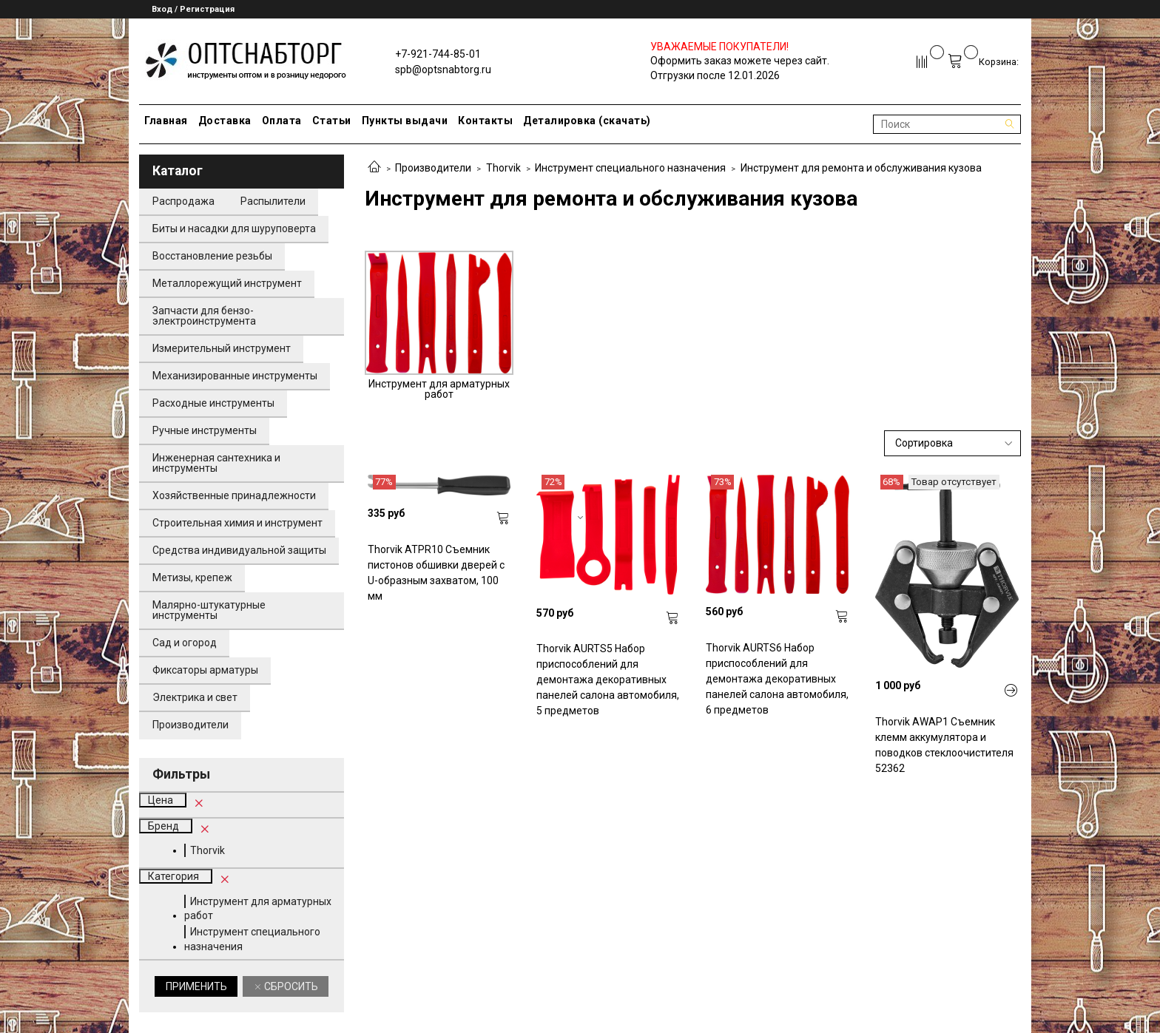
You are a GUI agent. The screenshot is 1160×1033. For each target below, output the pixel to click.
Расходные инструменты (213, 403)
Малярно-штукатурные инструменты (209, 610)
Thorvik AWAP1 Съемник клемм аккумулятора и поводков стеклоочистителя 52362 (944, 745)
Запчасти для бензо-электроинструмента (204, 316)
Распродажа (183, 201)
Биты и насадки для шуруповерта (234, 228)
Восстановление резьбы (212, 256)
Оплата (282, 120)
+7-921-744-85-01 (438, 54)
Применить (196, 986)
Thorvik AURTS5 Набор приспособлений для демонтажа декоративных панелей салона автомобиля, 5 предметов (607, 680)
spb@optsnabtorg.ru (443, 69)
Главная (166, 120)
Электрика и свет (194, 697)
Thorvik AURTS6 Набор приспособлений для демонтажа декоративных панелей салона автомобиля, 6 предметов (777, 679)
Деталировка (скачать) (587, 120)
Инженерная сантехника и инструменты (216, 463)
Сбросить (290, 986)
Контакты (485, 120)
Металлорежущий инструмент (227, 283)
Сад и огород (184, 642)
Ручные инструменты (204, 430)
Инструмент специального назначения (630, 168)
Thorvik (503, 168)
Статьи (331, 120)
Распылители (273, 201)
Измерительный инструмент (221, 348)
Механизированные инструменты (234, 376)
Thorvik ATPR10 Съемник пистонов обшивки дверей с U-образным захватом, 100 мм (436, 572)
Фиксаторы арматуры (205, 670)
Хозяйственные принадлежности (234, 495)
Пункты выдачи (405, 120)
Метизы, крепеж (192, 577)
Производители (433, 168)
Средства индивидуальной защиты (239, 550)
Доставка (225, 120)
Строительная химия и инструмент (237, 523)
